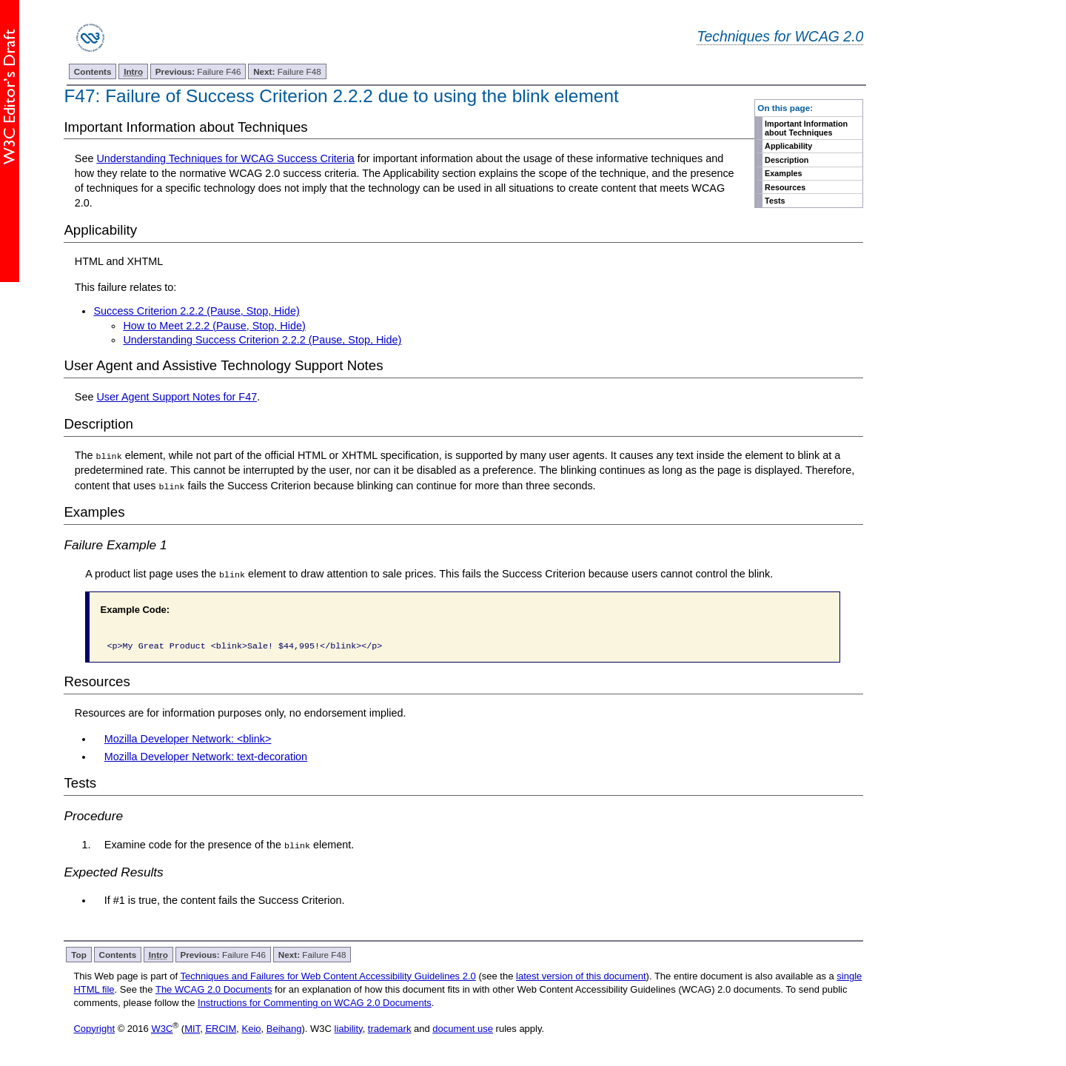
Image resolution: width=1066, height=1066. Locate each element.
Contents (93, 71)
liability (349, 1027)
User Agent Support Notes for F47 (176, 397)
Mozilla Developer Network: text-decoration (205, 756)
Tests (775, 200)
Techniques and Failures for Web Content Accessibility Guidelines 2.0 (327, 975)
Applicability (788, 145)
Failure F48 (287, 71)
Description (786, 159)
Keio (251, 1027)
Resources (785, 187)
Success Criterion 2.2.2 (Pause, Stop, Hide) (196, 311)
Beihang (284, 1027)
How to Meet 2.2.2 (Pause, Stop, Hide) (214, 326)
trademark (390, 1027)
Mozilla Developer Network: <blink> (188, 738)
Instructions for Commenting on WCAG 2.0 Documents (315, 1002)
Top (79, 954)
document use (462, 1027)
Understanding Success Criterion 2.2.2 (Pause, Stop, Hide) (262, 340)
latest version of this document (581, 975)
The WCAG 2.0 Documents (213, 988)
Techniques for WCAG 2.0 (780, 36)
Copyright (94, 1027)
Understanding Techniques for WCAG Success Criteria (225, 158)
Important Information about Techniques (806, 128)
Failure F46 (198, 71)
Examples (783, 173)
